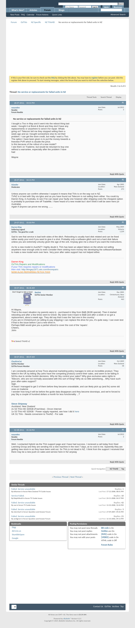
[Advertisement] (70, 48)
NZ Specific (36, 22)
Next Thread (76, 477)
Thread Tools (92, 97)
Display (118, 97)
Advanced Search (118, 14)
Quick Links (57, 15)
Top (122, 469)
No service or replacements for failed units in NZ (42, 92)
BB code (105, 528)
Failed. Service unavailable (23, 489)
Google (15, 538)
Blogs (61, 10)
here (77, 411)
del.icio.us (16, 531)
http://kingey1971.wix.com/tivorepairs (40, 269)
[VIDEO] (105, 537)
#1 (123, 102)
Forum (47, 10)
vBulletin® (67, 618)
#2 (123, 179)
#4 (123, 287)
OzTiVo (24, 22)
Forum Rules (107, 545)
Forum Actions (42, 15)
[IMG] (104, 534)
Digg (14, 527)
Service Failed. (17, 495)
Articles (33, 10)
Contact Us (98, 606)
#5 (123, 356)
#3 (123, 222)
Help (106, 7)
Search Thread (106, 97)
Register (118, 7)
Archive (115, 606)
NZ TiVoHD (50, 22)
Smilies (104, 531)
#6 (123, 429)
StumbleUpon (18, 534)
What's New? (18, 10)
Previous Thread (61, 477)
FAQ (23, 15)
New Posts (14, 15)
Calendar (30, 15)
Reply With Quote (115, 174)
